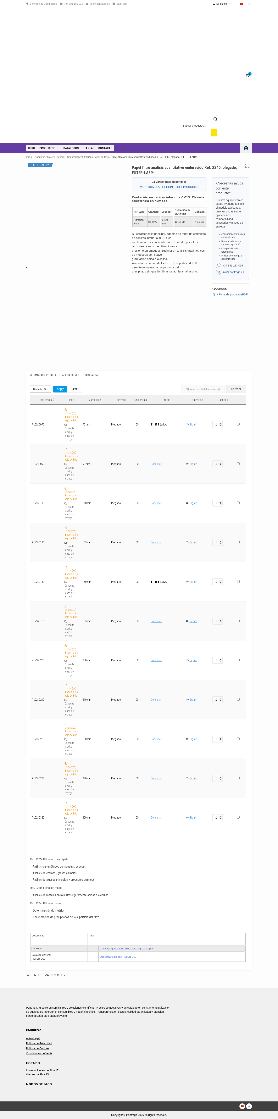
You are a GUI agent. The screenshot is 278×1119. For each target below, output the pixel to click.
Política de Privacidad (39, 1043)
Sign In (193, 424)
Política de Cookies (37, 1048)
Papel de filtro (101, 157)
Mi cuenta (223, 4)
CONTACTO (105, 148)
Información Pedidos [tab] (42, 375)
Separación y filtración (79, 157)
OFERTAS (88, 148)
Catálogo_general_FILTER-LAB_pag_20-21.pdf (126, 948)
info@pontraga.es (100, 3)
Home (32, 148)
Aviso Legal (33, 1038)
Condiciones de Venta (39, 1053)
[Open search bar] (215, 120)
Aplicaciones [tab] (70, 375)
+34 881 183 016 (73, 3)
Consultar (156, 464)
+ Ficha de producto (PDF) (230, 294)
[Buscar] (214, 132)
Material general (56, 157)
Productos (49, 148)
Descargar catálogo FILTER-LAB (118, 956)
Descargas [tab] (92, 375)
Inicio (29, 157)
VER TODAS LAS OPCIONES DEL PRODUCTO (169, 187)
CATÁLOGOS (71, 148)
